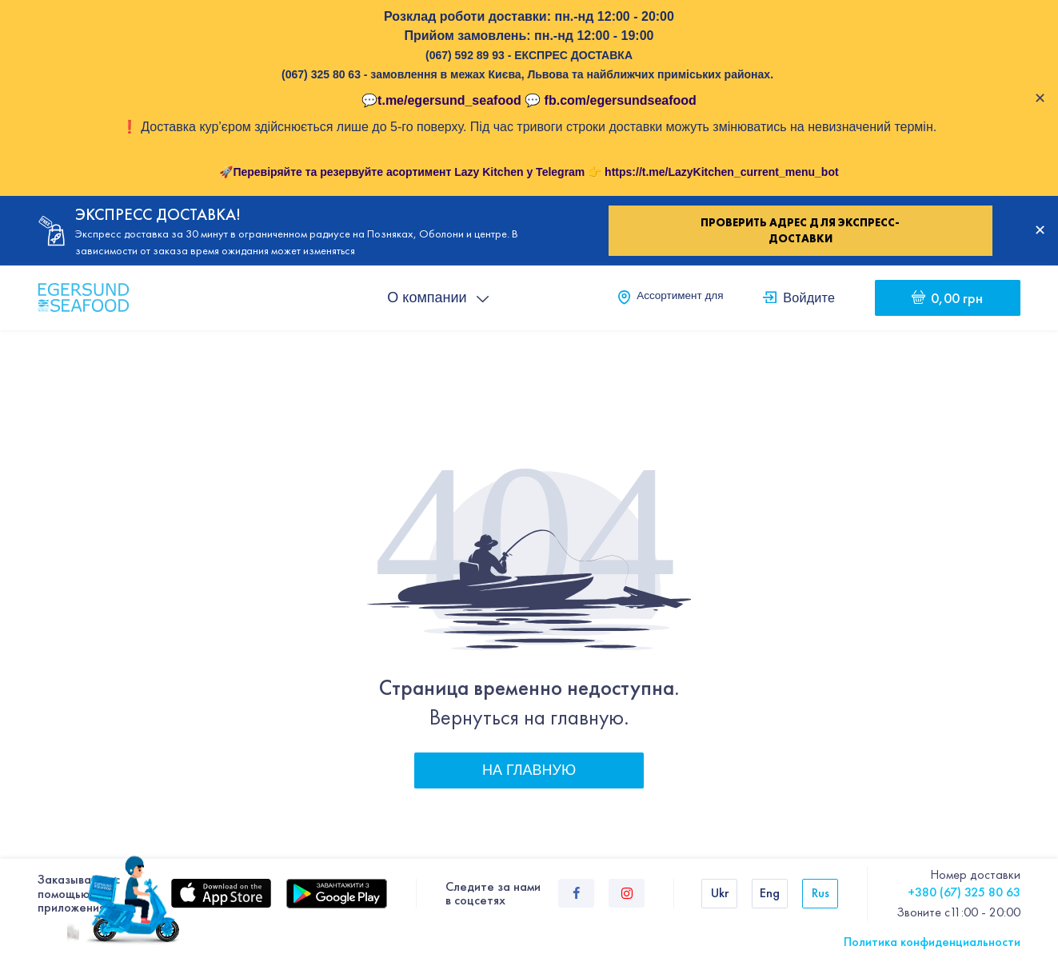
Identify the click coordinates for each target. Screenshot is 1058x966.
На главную (529, 770)
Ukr (720, 892)
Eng (770, 892)
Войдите (809, 297)
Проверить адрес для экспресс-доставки (800, 230)
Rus (820, 892)
